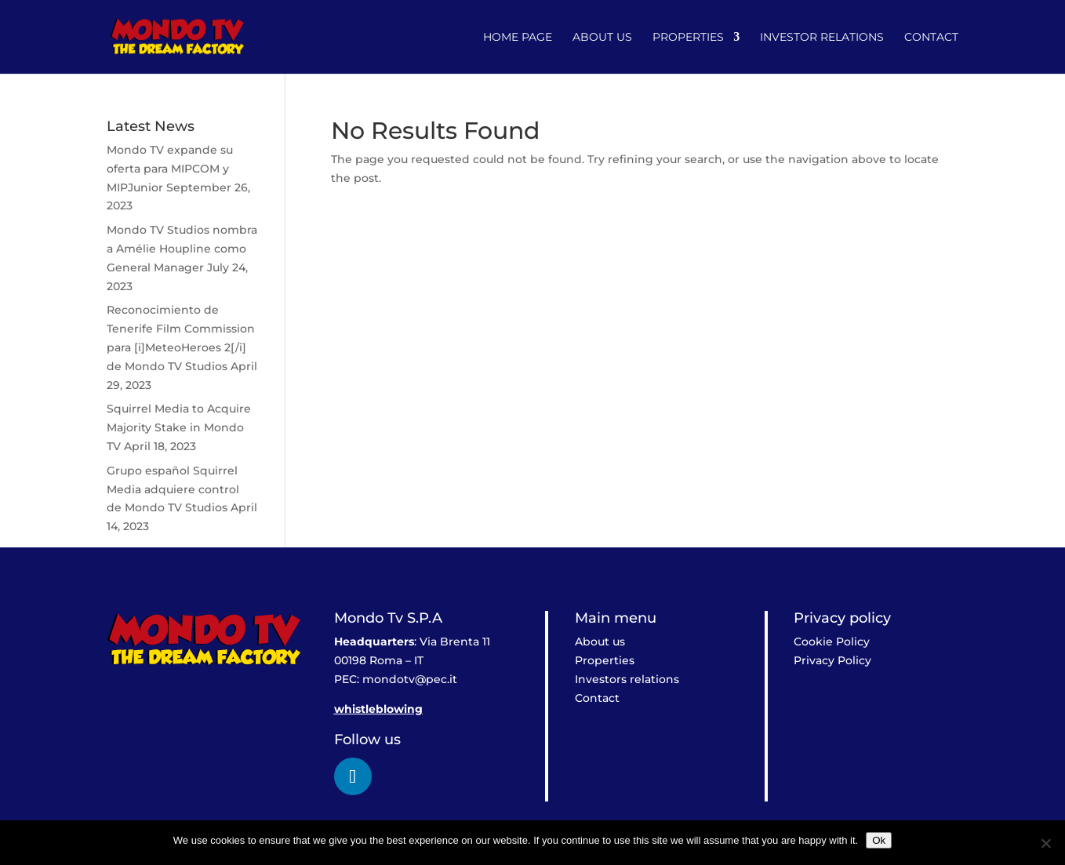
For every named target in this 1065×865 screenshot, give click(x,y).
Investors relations (627, 679)
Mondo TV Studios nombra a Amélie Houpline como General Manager (182, 248)
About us (602, 37)
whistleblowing (378, 709)
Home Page (517, 37)
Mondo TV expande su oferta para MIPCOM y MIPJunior (170, 168)
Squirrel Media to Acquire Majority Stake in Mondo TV (179, 427)
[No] (1045, 843)
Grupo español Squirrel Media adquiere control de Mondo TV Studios (173, 489)
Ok (878, 840)
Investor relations (822, 37)
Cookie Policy (832, 641)
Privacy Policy (832, 660)
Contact (931, 37)
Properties (688, 37)
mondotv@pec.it (409, 679)
